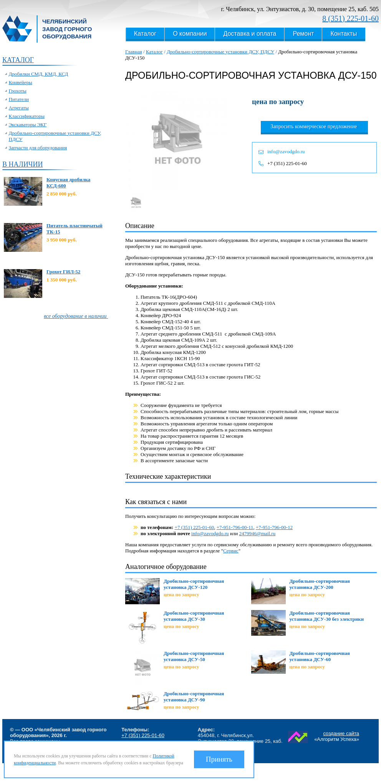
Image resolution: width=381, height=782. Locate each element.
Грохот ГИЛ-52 (63, 271)
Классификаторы (27, 116)
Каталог (145, 33)
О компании (190, 33)
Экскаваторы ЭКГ (28, 124)
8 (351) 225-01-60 (350, 18)
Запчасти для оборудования (38, 147)
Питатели (19, 99)
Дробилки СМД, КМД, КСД (38, 74)
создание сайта (341, 733)
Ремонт (303, 33)
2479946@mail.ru (257, 533)
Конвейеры (20, 82)
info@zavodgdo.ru (286, 151)
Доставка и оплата (249, 33)
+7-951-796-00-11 (235, 527)
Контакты (343, 33)
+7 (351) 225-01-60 (287, 163)
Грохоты (18, 91)
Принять (219, 759)
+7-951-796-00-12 (274, 527)
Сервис (231, 551)
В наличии (22, 164)
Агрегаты (19, 108)
